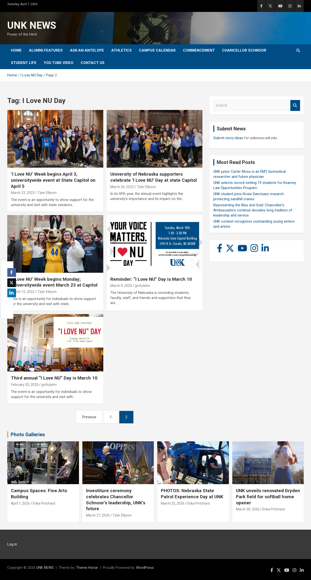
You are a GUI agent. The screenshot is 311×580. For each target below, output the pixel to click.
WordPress (145, 567)
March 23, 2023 (23, 193)
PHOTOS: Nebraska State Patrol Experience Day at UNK (192, 493)
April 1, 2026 (20, 503)
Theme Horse (87, 567)
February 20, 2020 (24, 385)
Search (295, 105)
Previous (89, 417)
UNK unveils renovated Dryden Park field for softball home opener (268, 496)
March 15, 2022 (23, 292)
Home (16, 50)
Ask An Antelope (87, 50)
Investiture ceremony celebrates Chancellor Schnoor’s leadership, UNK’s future (115, 499)
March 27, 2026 (98, 515)
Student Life (23, 63)
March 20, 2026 (247, 509)
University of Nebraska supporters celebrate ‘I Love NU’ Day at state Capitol (153, 177)
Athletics (121, 50)
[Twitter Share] (11, 282)
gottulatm (142, 286)
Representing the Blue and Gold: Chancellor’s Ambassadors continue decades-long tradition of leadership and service (252, 210)
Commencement (199, 50)
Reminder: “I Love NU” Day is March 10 (151, 279)
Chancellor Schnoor (244, 50)
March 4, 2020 (121, 286)
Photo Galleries (28, 434)
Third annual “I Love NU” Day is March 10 (54, 378)
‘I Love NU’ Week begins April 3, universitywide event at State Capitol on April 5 (53, 180)
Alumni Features (46, 50)
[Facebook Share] (11, 272)
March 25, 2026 (172, 503)
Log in (12, 544)
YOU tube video (58, 63)
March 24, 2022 (122, 187)
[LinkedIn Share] (11, 293)
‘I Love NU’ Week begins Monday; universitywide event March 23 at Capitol (54, 282)
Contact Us (92, 63)
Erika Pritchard (44, 503)
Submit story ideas (228, 138)
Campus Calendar (157, 50)
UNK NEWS (31, 25)
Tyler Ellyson (47, 193)
